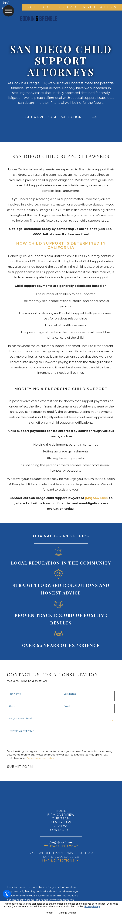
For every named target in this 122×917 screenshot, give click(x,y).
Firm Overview (61, 814)
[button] (7, 894)
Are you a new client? (20, 718)
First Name (14, 694)
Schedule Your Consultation (72, 7)
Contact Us (61, 830)
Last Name (70, 694)
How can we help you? (21, 731)
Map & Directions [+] (61, 860)
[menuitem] (61, 811)
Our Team (61, 818)
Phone (12, 706)
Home (61, 810)
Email (67, 706)
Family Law (61, 822)
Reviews (61, 826)
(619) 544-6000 (61, 842)
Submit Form (20, 767)
